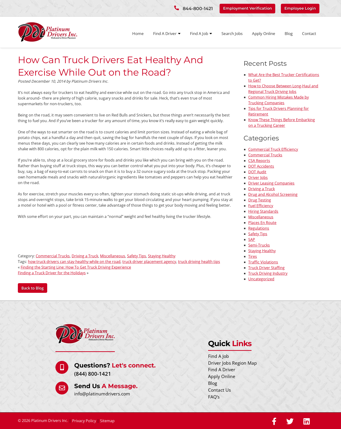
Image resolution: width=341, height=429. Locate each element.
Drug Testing (259, 200)
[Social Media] (274, 422)
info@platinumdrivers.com (102, 393)
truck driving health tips (199, 261)
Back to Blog (32, 288)
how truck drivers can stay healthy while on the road (74, 261)
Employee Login (300, 8)
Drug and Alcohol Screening (273, 194)
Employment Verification (247, 8)
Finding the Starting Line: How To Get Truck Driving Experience (76, 267)
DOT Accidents (261, 166)
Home (138, 33)
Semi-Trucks (259, 245)
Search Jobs (232, 33)
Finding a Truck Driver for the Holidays (52, 272)
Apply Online (263, 33)
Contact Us (219, 390)
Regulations (258, 228)
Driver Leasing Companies (271, 183)
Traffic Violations (263, 262)
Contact (309, 33)
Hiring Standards (263, 211)
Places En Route (262, 222)
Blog (289, 33)
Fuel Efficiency (260, 205)
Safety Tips (136, 256)
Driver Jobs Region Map (232, 363)
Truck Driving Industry (267, 273)
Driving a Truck (85, 256)
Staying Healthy (161, 256)
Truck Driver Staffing (266, 267)
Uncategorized (261, 279)
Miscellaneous (112, 256)
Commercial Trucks (53, 256)
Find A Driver (167, 33)
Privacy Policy (84, 420)
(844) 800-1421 (92, 373)
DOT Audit (257, 171)
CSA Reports (259, 160)
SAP (251, 239)
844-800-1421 (198, 8)
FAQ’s (214, 397)
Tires (252, 256)
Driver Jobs (258, 177)
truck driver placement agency (149, 261)
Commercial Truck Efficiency (273, 149)
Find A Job (201, 33)
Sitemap (107, 420)
